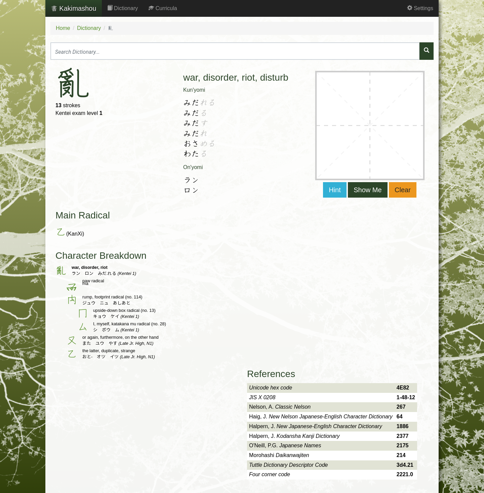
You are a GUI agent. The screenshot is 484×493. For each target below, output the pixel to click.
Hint (335, 190)
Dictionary (122, 8)
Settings (420, 8)
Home (63, 28)
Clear (403, 190)
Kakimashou (73, 8)
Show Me (367, 190)
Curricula (163, 8)
